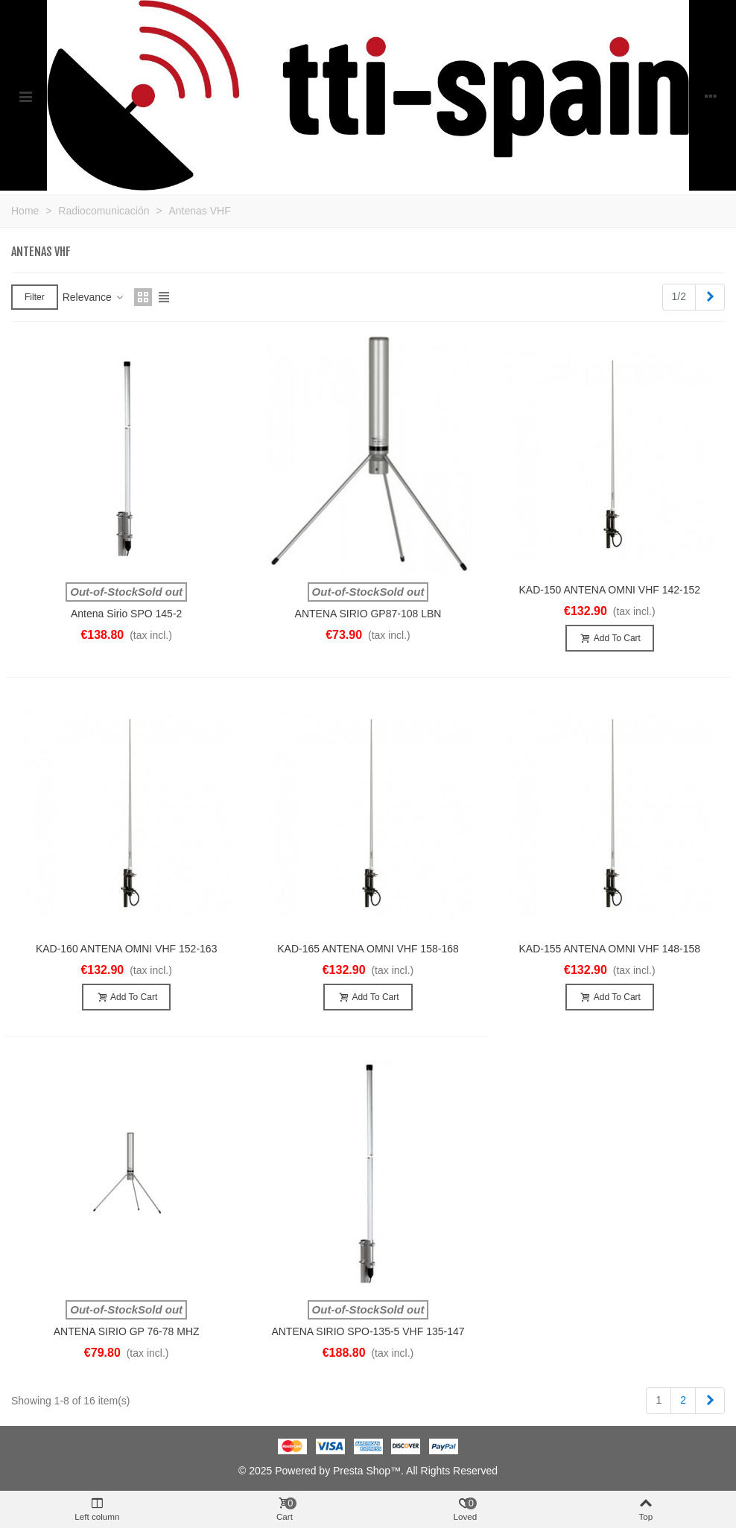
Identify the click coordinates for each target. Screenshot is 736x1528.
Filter (35, 297)
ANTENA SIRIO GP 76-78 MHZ (127, 1331)
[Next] (710, 297)
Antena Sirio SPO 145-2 (126, 614)
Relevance (94, 297)
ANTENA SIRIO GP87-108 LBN (368, 614)
